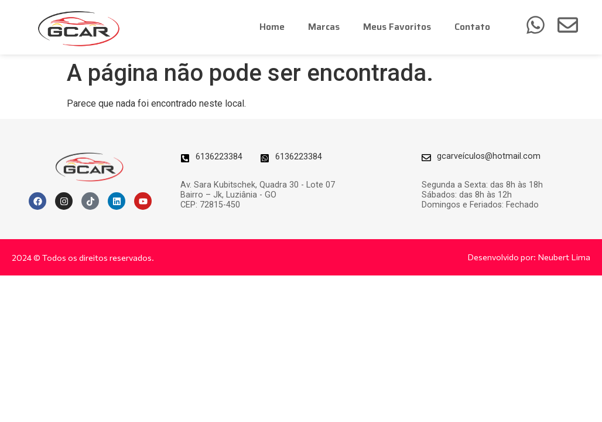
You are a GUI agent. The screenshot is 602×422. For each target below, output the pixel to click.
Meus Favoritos (397, 26)
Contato (472, 26)
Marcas (324, 26)
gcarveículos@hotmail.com (489, 156)
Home (272, 26)
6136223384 (219, 157)
